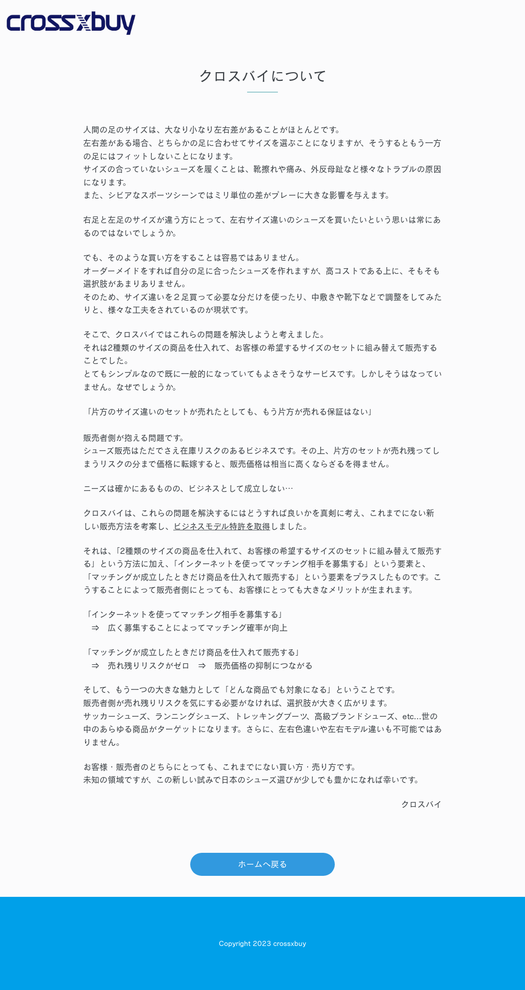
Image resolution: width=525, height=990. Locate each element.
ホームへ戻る (262, 864)
